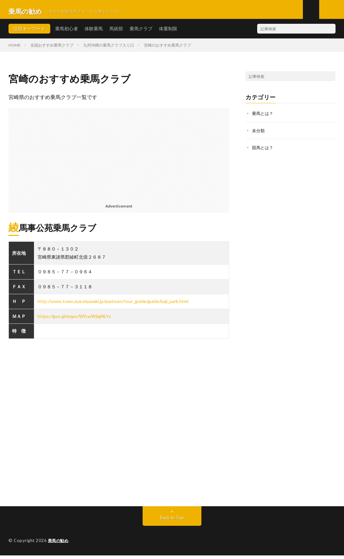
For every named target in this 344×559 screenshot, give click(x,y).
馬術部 (116, 32)
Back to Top (172, 521)
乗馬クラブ (141, 32)
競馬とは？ (263, 151)
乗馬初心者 (66, 32)
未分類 (259, 134)
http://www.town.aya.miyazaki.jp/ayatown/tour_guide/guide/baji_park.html (113, 305)
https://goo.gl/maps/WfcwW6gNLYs (74, 320)
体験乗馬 (94, 32)
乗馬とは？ (263, 117)
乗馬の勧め (59, 544)
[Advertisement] (119, 157)
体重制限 (168, 32)
